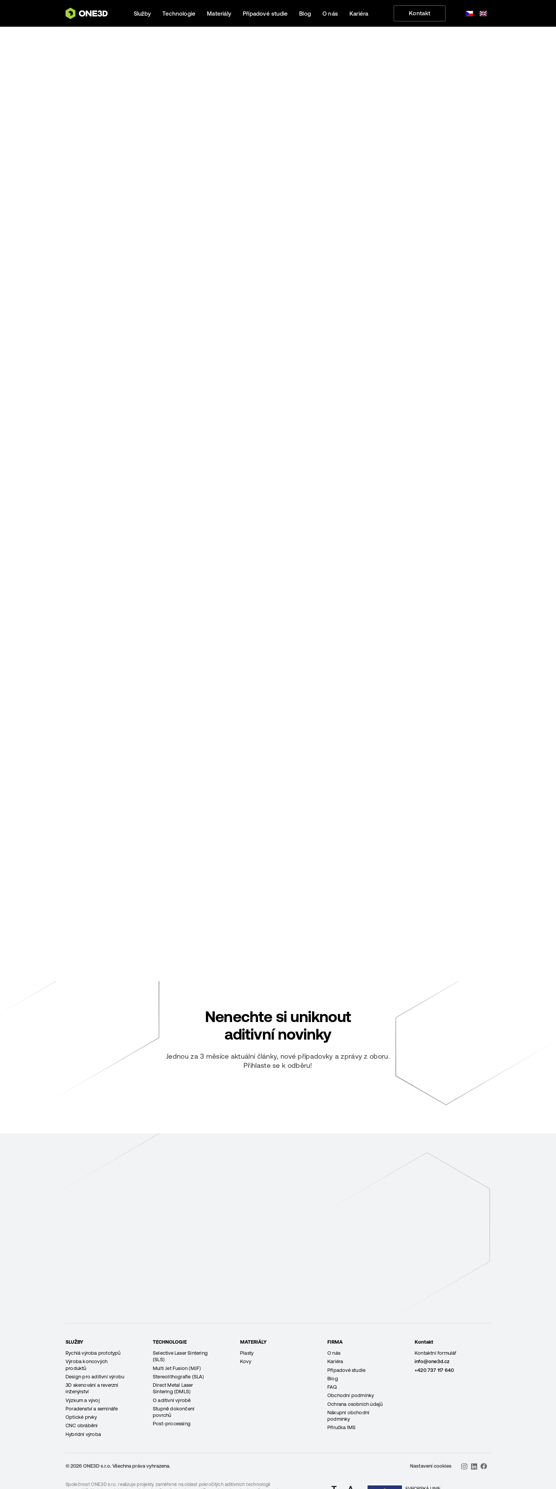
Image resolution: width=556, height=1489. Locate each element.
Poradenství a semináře (92, 1409)
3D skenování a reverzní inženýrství (92, 1388)
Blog (332, 1378)
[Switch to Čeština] (469, 13)
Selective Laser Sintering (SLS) (180, 1356)
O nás (333, 1353)
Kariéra (335, 1361)
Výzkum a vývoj (83, 1400)
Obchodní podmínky (350, 1395)
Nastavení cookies (431, 1466)
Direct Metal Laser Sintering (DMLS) (173, 1388)
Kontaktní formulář (436, 1353)
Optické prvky (81, 1417)
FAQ (332, 1387)
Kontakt (419, 13)
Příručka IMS (341, 1427)
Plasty (246, 1353)
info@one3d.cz (432, 1361)
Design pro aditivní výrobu (95, 1377)
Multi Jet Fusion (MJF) (177, 1368)
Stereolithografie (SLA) (178, 1377)
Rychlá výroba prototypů (93, 1353)
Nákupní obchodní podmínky (348, 1416)
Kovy (245, 1361)
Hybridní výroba (83, 1434)
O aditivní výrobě (172, 1400)
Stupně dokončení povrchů (173, 1412)
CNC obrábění (82, 1425)
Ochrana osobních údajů (355, 1404)
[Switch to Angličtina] (483, 13)
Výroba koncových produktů (86, 1365)
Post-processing (172, 1423)
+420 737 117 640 (434, 1370)
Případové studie (346, 1370)
